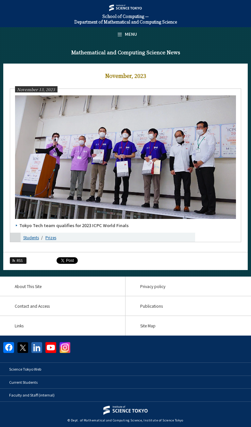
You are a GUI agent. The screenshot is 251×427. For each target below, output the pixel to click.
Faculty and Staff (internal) (32, 395)
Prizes (50, 237)
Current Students (23, 382)
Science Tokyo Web (25, 369)
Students (31, 237)
